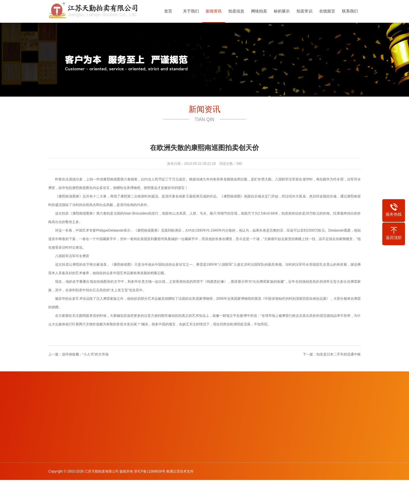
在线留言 (329, 11)
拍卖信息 (238, 11)
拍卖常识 (306, 11)
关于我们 (193, 11)
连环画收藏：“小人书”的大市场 (85, 354)
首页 (170, 11)
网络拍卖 (261, 11)
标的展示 (283, 11)
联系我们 (352, 11)
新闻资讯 (215, 11)
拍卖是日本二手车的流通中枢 (338, 354)
